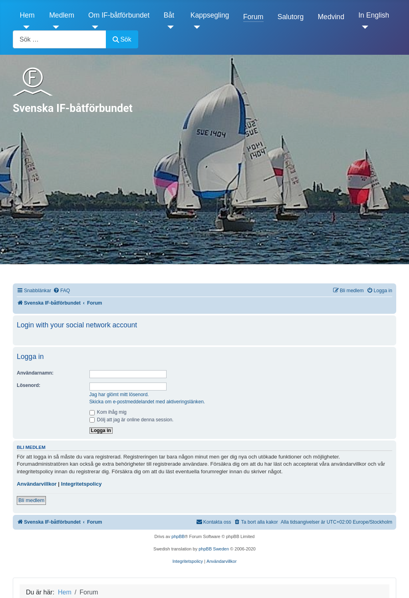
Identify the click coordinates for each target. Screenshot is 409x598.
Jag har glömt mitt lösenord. (119, 394)
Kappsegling (210, 15)
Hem (27, 15)
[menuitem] (61, 290)
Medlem (61, 15)
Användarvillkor (37, 484)
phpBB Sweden (214, 548)
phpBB (178, 536)
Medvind (331, 17)
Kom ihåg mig (108, 412)
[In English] (363, 27)
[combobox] (59, 39)
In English (373, 15)
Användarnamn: (35, 373)
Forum (253, 17)
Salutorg (291, 17)
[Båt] (169, 27)
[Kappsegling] (196, 27)
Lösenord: (28, 385)
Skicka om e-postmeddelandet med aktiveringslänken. (147, 402)
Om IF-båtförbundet (119, 15)
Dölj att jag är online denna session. (131, 420)
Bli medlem (31, 500)
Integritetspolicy (81, 484)
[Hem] (25, 27)
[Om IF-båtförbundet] (93, 27)
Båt (169, 15)
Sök (122, 39)
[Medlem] (54, 27)
